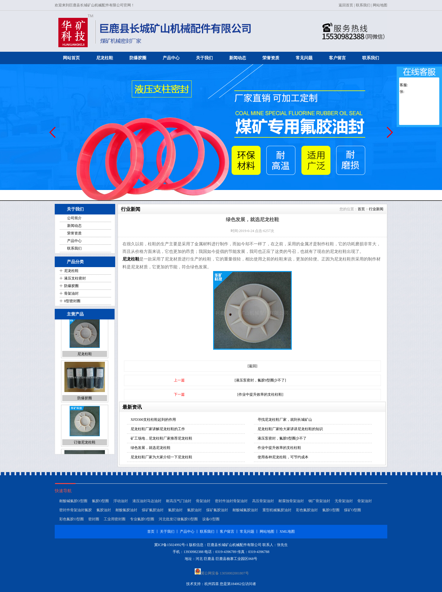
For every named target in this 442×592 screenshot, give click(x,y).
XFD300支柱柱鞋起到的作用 (153, 419)
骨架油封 (71, 293)
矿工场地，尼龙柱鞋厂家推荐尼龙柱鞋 (161, 438)
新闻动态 (237, 58)
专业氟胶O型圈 (142, 520)
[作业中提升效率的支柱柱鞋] (260, 394)
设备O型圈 (210, 520)
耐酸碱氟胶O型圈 (73, 502)
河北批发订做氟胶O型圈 (178, 520)
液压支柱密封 (75, 278)
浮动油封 (120, 502)
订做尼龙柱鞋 (85, 448)
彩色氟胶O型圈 (71, 520)
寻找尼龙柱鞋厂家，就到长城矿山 (285, 419)
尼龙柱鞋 (104, 58)
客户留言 (337, 58)
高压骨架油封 (263, 502)
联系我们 (363, 5)
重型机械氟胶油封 (276, 511)
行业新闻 (376, 209)
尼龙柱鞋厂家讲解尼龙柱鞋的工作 (158, 429)
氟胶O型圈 (100, 502)
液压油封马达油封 (146, 502)
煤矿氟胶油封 (153, 511)
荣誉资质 (270, 58)
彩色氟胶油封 (307, 511)
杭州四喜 (211, 584)
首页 (361, 209)
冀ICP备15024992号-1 (171, 545)
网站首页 (71, 58)
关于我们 (204, 58)
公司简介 (74, 218)
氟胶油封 (103, 511)
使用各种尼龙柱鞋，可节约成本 (283, 457)
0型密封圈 (72, 301)
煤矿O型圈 (352, 511)
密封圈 (93, 520)
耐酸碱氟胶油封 (245, 511)
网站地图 (380, 5)
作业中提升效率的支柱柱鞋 (279, 448)
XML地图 (287, 531)
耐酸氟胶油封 (126, 511)
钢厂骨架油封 (319, 502)
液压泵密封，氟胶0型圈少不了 (282, 438)
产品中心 (171, 58)
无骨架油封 (344, 502)
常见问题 (304, 58)
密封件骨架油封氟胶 (75, 511)
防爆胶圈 (137, 58)
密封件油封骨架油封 (231, 502)
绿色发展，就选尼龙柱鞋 (151, 448)
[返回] (252, 366)
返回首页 (346, 5)
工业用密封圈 (114, 520)
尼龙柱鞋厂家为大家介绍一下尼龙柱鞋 (161, 457)
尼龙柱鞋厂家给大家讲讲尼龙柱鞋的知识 (290, 429)
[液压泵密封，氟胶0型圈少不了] (260, 380)
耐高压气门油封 (178, 502)
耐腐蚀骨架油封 (291, 502)
